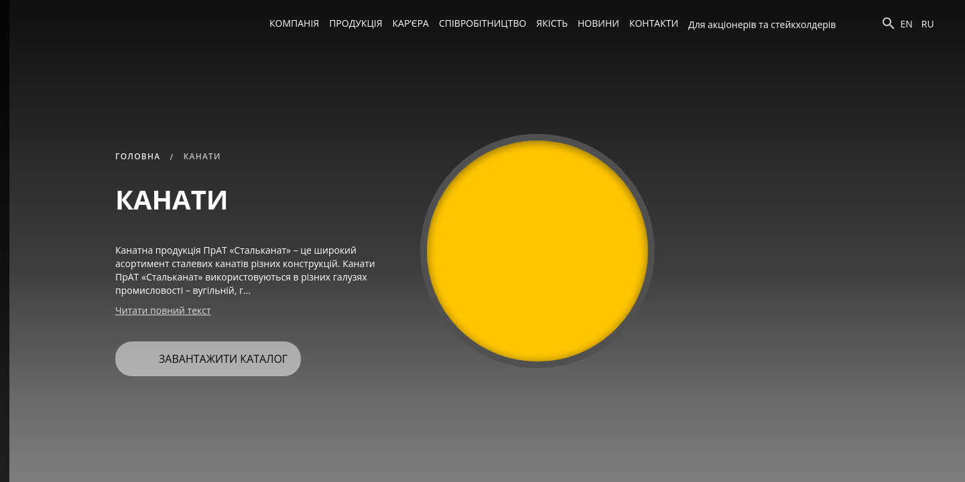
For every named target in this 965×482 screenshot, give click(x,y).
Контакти (653, 23)
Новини (598, 23)
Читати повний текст (163, 310)
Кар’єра (411, 23)
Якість (552, 23)
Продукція (355, 23)
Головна (137, 156)
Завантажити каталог (206, 353)
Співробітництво (482, 23)
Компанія (294, 23)
